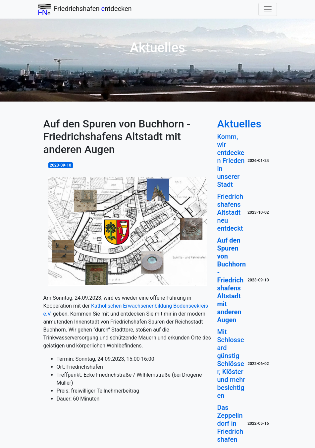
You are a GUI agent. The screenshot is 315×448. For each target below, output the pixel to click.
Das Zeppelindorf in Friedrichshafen (230, 423)
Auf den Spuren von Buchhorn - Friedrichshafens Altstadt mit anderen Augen (231, 280)
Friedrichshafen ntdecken (85, 9)
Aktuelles (239, 123)
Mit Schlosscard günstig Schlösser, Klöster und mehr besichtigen (231, 364)
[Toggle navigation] (267, 9)
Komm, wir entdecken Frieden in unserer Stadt (231, 160)
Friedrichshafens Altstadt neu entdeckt (230, 212)
